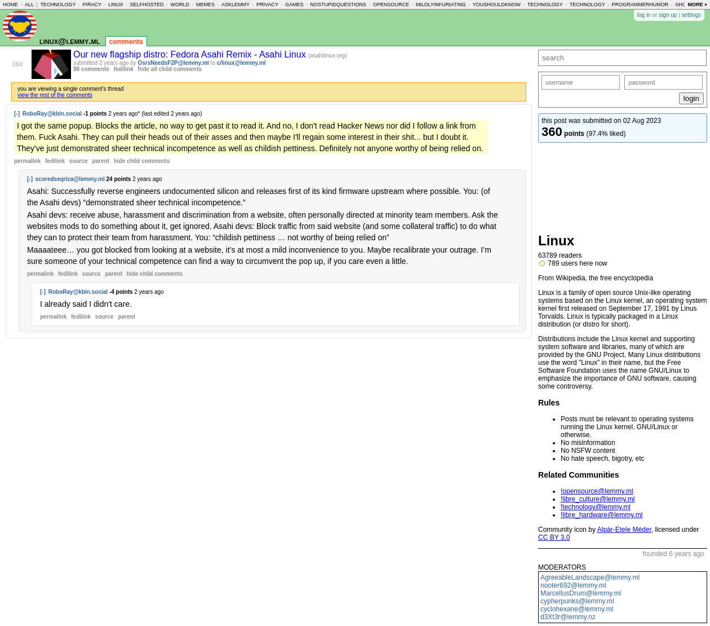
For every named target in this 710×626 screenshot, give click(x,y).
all (29, 4)
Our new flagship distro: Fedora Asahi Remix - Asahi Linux (190, 54)
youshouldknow (497, 4)
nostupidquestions (338, 4)
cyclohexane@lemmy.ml (576, 609)
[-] (17, 114)
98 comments (91, 69)
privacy (267, 4)
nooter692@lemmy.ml (573, 585)
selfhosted (146, 4)
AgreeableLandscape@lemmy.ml (590, 577)
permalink (27, 161)
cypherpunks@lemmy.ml (577, 601)
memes (205, 4)
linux (115, 4)
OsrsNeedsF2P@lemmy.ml (173, 63)
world (180, 4)
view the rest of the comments (54, 95)
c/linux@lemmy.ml (241, 63)
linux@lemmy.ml (69, 41)
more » (697, 4)
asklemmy (235, 4)
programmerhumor (640, 4)
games (294, 4)
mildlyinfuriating (441, 4)
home (10, 4)
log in (644, 15)
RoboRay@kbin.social (52, 114)
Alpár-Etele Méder (624, 530)
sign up (668, 15)
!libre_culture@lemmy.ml (597, 499)
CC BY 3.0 (554, 537)
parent (100, 161)
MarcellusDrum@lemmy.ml (580, 593)
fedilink (124, 69)
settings (691, 15)
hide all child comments (170, 69)
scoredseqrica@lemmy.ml (70, 179)
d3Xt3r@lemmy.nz (568, 617)
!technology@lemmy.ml (596, 507)
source (78, 161)
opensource (391, 4)
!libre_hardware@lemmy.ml (601, 515)
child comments (142, 161)
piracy (91, 4)
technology (58, 4)
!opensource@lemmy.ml (597, 491)
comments (126, 42)
